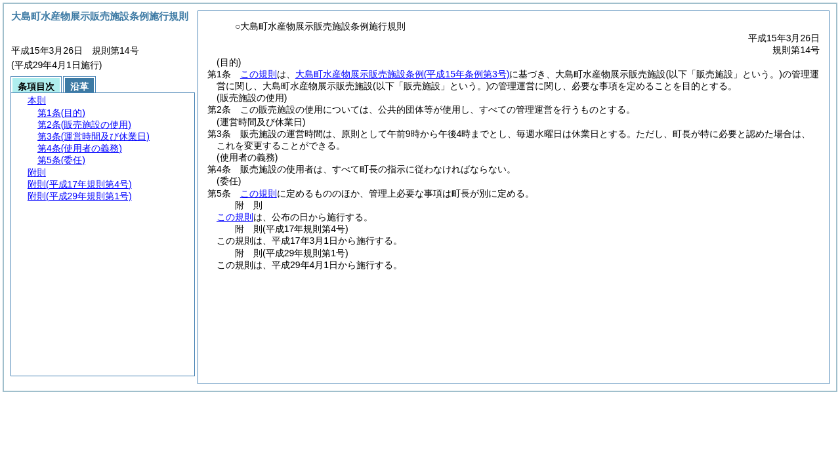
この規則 (258, 74)
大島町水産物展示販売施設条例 (402, 74)
